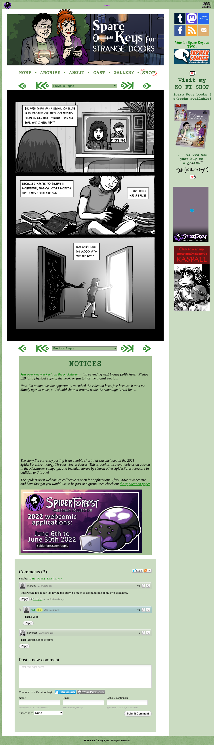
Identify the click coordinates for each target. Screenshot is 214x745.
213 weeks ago (46, 632)
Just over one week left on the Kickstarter (50, 374)
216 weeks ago (45, 585)
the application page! (135, 484)
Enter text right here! (85, 676)
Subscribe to (41, 713)
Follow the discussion (148, 571)
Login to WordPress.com (91, 692)
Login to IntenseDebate (65, 692)
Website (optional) (117, 697)
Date (32, 578)
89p (39, 610)
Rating (41, 578)
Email (66, 697)
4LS (33, 609)
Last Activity (54, 578)
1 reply (37, 599)
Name (22, 697)
